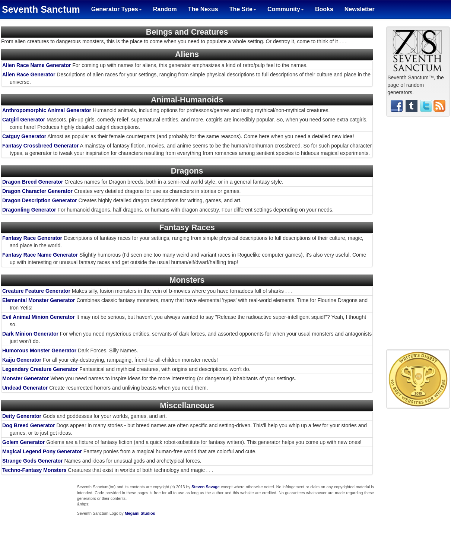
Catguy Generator (24, 136)
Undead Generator (25, 388)
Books (324, 9)
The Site (242, 9)
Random (165, 9)
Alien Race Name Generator (36, 65)
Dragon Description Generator (39, 200)
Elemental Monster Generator (38, 300)
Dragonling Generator (29, 210)
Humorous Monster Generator (39, 350)
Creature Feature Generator (36, 291)
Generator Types (116, 9)
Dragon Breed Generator (32, 182)
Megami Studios (140, 513)
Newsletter (359, 9)
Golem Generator (23, 442)
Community (285, 9)
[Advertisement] (418, 236)
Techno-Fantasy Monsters (34, 470)
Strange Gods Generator (32, 461)
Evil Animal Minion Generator (38, 317)
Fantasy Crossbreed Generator (40, 146)
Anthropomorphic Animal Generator (46, 110)
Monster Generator (25, 378)
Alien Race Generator (28, 74)
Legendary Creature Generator (40, 369)
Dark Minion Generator (30, 334)
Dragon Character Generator (37, 191)
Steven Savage (205, 487)
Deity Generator (21, 416)
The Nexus (203, 9)
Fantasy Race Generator (32, 238)
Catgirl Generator (23, 120)
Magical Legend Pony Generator (42, 451)
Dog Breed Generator (28, 425)
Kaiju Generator (21, 360)
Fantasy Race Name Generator (40, 255)
